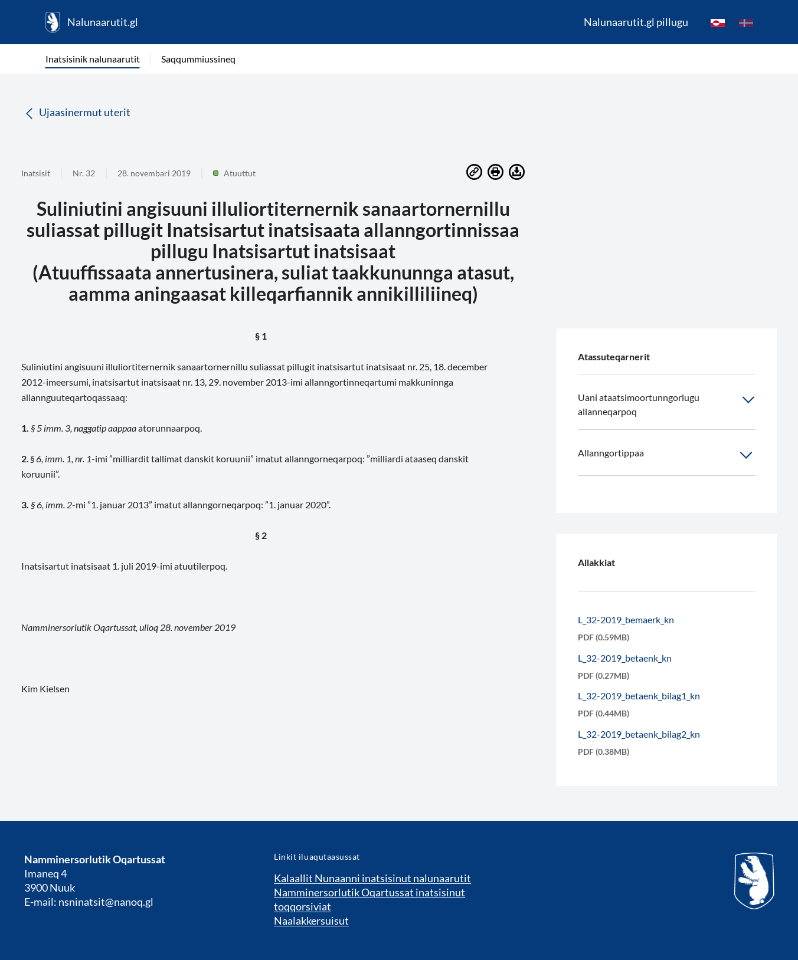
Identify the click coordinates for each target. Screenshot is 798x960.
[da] (746, 22)
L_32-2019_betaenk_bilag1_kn (639, 695)
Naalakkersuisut (311, 920)
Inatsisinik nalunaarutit (92, 58)
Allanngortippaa (667, 455)
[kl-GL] (718, 22)
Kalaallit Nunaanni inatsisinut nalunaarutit (372, 878)
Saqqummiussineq (198, 58)
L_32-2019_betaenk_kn (625, 657)
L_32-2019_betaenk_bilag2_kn (639, 733)
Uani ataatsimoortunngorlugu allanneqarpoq (667, 403)
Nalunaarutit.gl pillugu (636, 21)
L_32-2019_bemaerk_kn (626, 619)
